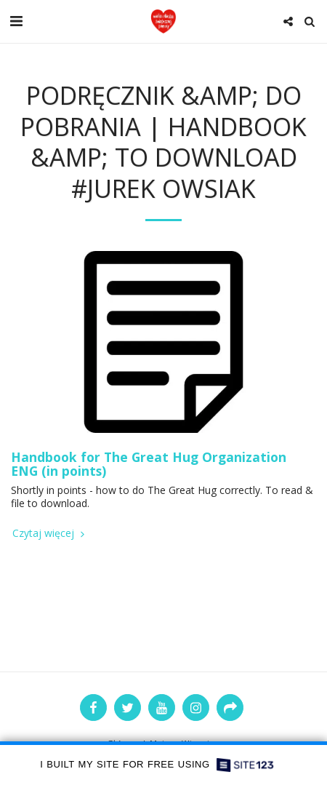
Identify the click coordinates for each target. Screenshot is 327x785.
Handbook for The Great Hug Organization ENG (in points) (148, 463)
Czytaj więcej (49, 533)
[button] (16, 21)
